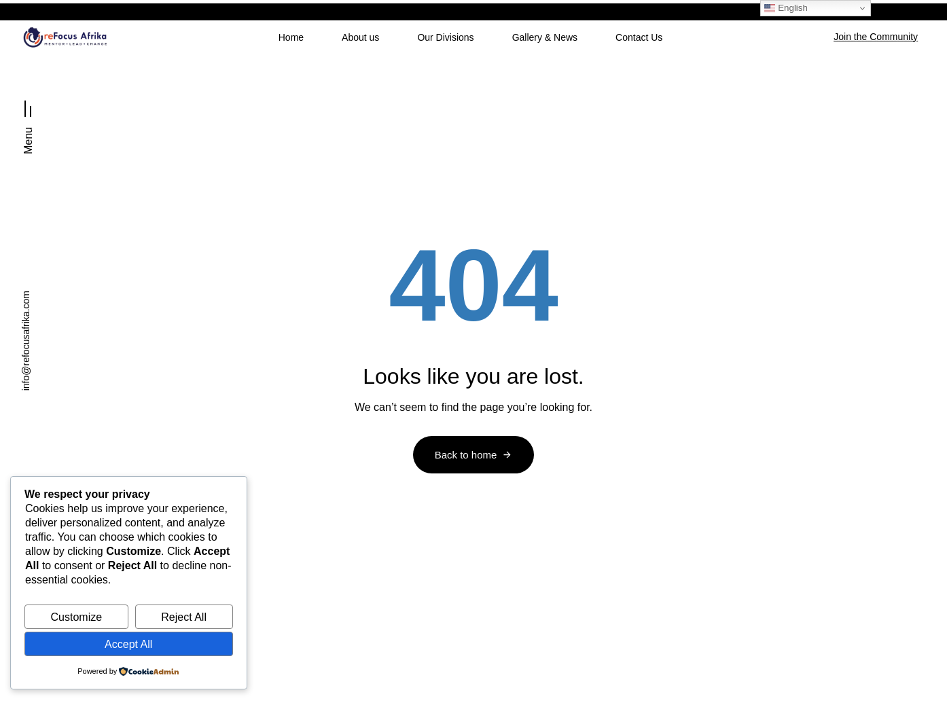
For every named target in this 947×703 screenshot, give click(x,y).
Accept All (128, 644)
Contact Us (638, 37)
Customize (77, 617)
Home (291, 37)
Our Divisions (445, 37)
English (785, 8)
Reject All (184, 617)
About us (360, 37)
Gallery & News (544, 37)
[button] (28, 122)
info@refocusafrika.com (25, 341)
